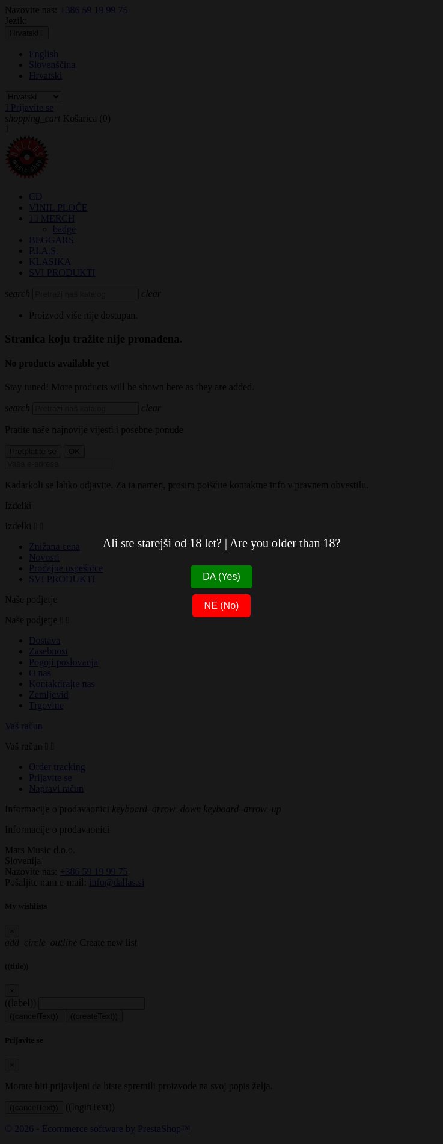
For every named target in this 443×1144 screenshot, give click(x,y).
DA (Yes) (221, 576)
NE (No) (221, 605)
